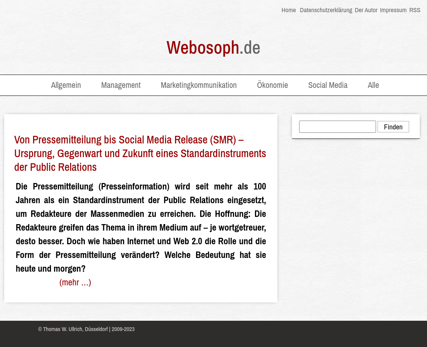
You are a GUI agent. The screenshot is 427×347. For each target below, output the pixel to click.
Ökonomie (272, 85)
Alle (373, 85)
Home (289, 9)
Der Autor (366, 9)
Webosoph (214, 47)
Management (120, 85)
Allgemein (66, 85)
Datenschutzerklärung (326, 9)
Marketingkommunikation (199, 85)
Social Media (327, 85)
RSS (414, 9)
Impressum (393, 9)
